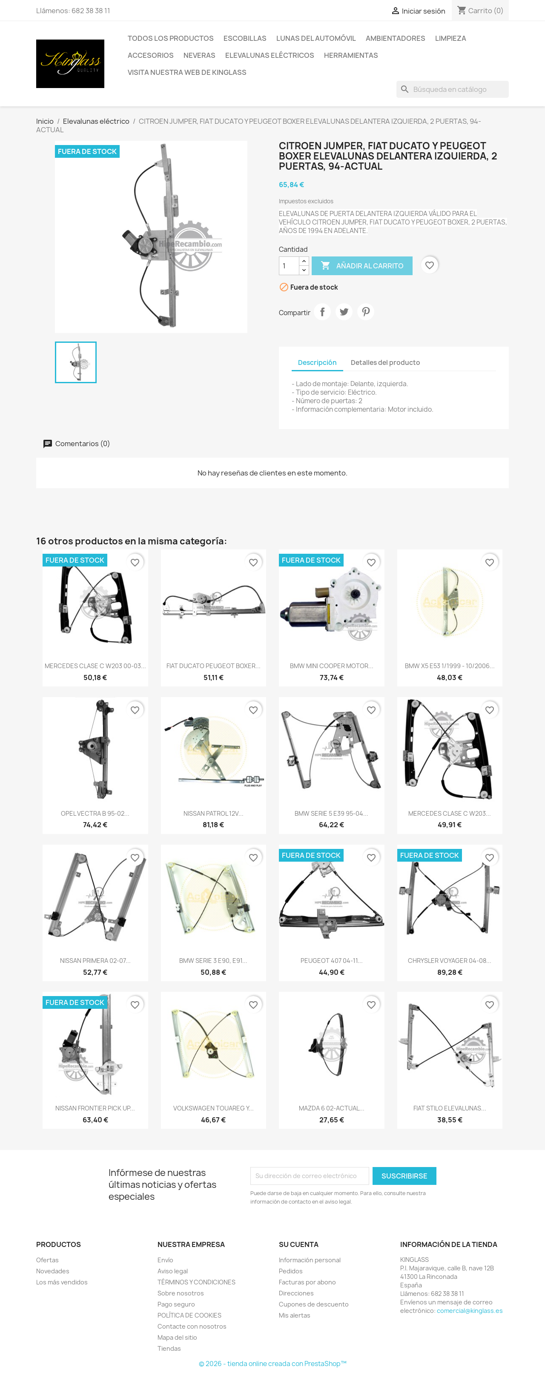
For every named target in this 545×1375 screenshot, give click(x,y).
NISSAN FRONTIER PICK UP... (95, 1108)
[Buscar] (452, 89)
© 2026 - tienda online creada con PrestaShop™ (273, 1363)
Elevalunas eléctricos (269, 55)
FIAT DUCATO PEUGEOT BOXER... (213, 666)
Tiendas (169, 1348)
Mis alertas (294, 1315)
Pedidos (291, 1271)
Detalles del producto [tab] (385, 362)
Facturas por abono (307, 1282)
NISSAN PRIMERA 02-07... (95, 961)
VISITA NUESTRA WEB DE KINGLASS (187, 72)
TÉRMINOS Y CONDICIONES (196, 1282)
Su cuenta (298, 1244)
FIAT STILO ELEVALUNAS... (449, 1108)
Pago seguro (176, 1304)
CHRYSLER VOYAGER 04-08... (449, 961)
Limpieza (450, 38)
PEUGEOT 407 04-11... (332, 961)
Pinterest (365, 311)
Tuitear (344, 311)
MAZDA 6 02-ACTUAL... (331, 1108)
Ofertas (47, 1260)
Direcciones (296, 1293)
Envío (165, 1260)
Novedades (52, 1271)
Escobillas (245, 38)
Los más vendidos (62, 1282)
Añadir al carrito (362, 265)
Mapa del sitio (177, 1337)
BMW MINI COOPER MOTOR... (331, 666)
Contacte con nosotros (192, 1326)
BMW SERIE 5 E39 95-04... (331, 813)
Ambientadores (395, 38)
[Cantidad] (289, 265)
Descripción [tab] (317, 362)
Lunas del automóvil (316, 38)
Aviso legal (173, 1271)
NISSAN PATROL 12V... (214, 813)
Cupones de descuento (314, 1304)
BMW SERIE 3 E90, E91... (213, 961)
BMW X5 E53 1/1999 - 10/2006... (450, 666)
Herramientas (351, 55)
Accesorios (151, 55)
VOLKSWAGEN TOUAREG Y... (213, 1108)
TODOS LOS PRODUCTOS (171, 38)
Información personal (310, 1260)
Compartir (322, 311)
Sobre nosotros (181, 1293)
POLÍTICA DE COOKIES (189, 1315)
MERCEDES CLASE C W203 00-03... (95, 666)
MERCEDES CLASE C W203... (449, 813)
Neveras (199, 55)
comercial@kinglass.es (470, 1311)
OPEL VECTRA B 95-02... (95, 813)
